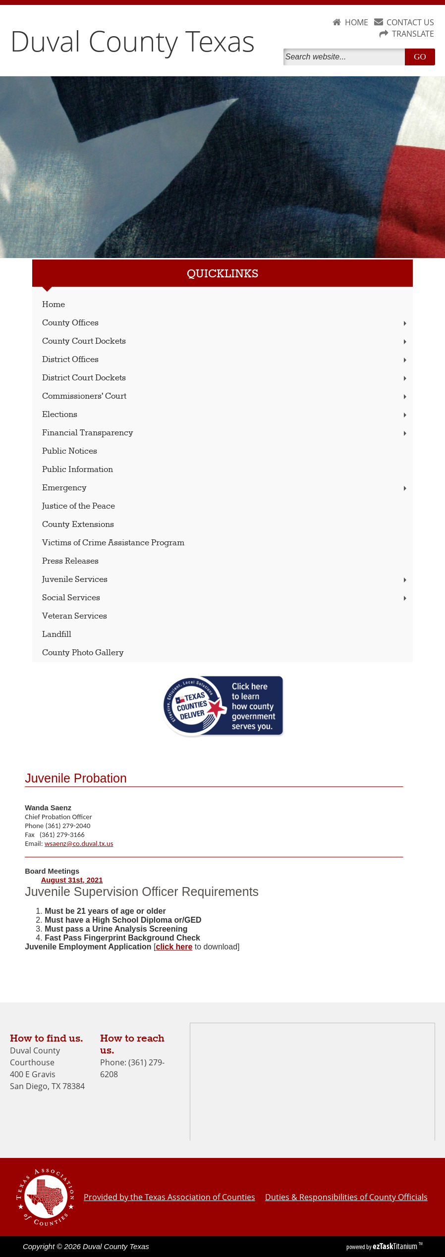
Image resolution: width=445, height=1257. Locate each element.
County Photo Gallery (83, 653)
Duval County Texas (132, 40)
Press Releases (70, 561)
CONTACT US (410, 22)
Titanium (396, 1246)
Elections (225, 415)
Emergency (225, 488)
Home (53, 305)
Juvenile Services (225, 580)
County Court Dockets (225, 341)
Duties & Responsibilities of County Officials (346, 1197)
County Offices (225, 323)
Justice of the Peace (78, 506)
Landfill (56, 634)
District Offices (225, 360)
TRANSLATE (413, 33)
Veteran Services (74, 616)
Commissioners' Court (225, 396)
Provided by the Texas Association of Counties (169, 1197)
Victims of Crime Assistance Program (113, 543)
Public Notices (69, 451)
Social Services (225, 598)
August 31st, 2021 (72, 880)
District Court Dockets (225, 378)
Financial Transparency (225, 433)
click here (174, 947)
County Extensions (78, 525)
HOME (356, 22)
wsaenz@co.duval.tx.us (79, 843)
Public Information (77, 470)
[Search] (346, 57)
